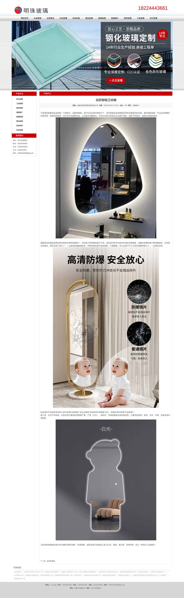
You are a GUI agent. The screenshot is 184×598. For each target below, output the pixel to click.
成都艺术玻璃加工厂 (158, 572)
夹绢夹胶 (76, 18)
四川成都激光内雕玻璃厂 (88, 572)
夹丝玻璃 (63, 18)
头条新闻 (37, 18)
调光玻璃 (89, 18)
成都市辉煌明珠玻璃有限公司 (87, 105)
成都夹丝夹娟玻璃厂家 (92, 575)
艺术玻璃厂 (18, 572)
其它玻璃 (153, 18)
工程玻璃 (140, 18)
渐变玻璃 (127, 18)
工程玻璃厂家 (18, 575)
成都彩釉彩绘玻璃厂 (109, 575)
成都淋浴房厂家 (19, 579)
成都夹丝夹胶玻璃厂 (52, 572)
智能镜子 (115, 18)
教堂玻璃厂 (78, 575)
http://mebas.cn (80, 588)
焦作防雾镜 (51, 561)
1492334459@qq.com (26, 153)
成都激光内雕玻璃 (31, 575)
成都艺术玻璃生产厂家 (69, 572)
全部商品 (50, 18)
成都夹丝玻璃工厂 (125, 575)
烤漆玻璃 (102, 18)
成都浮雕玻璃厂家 (46, 575)
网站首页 (24, 18)
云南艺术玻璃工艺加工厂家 (33, 572)
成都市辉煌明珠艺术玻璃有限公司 (145, 575)
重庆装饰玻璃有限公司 (128, 572)
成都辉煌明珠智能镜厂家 (63, 575)
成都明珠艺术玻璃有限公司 (108, 572)
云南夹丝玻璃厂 (143, 572)
